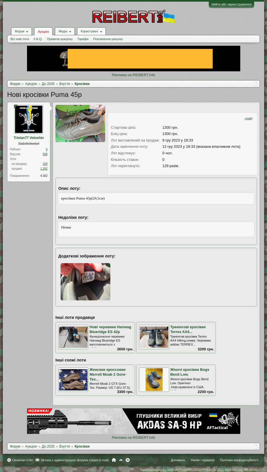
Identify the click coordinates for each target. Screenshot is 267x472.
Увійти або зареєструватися (231, 4)
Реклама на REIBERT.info (133, 75)
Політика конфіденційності (239, 460)
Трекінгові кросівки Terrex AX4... (188, 329)
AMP (249, 119)
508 (45, 154)
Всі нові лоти (20, 39)
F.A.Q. (38, 39)
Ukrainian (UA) (22, 460)
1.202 (43, 168)
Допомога (178, 460)
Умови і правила (202, 460)
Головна (114, 460)
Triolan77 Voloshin (29, 138)
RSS (128, 460)
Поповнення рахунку (108, 39)
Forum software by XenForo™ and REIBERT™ (199, 469)
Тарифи (83, 39)
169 (45, 163)
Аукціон (43, 31)
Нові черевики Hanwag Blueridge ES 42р (110, 329)
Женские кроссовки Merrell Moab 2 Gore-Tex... (108, 374)
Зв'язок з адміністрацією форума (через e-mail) (75, 460)
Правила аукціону (60, 39)
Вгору (121, 460)
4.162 (43, 175)
